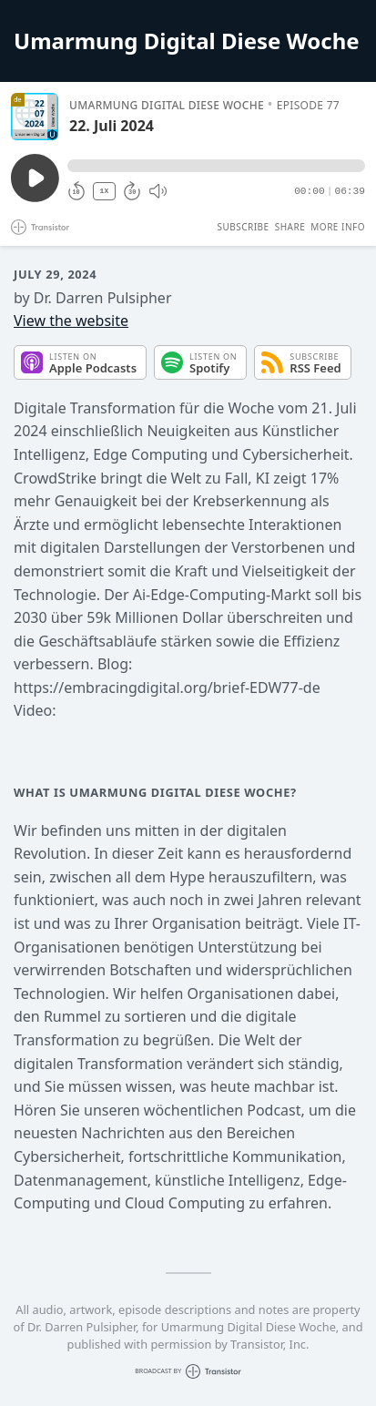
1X (104, 191)
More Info (337, 226)
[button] (216, 165)
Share (290, 226)
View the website (71, 321)
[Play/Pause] (34, 116)
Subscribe (243, 226)
